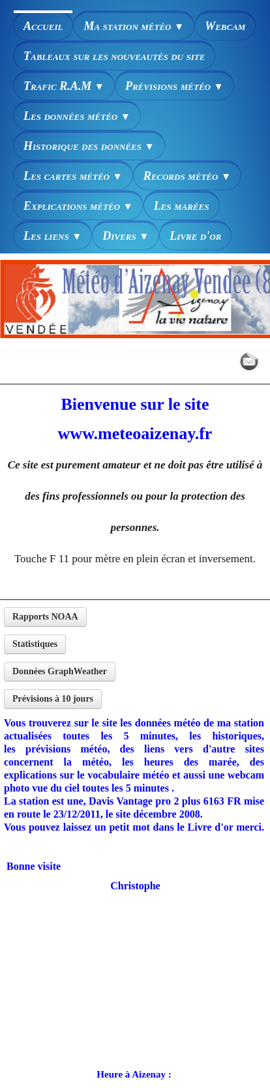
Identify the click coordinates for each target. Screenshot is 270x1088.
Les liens (52, 235)
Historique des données (89, 145)
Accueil (43, 26)
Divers (125, 235)
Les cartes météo (73, 175)
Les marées (181, 205)
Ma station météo (133, 26)
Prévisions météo (174, 86)
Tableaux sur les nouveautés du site (114, 56)
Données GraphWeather (59, 671)
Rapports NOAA (45, 617)
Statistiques (34, 644)
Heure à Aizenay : (134, 1074)
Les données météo (76, 115)
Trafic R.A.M (63, 86)
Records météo (187, 175)
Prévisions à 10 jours (52, 699)
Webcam (225, 26)
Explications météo (78, 205)
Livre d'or (195, 235)
